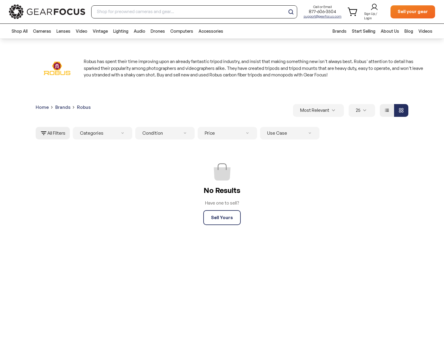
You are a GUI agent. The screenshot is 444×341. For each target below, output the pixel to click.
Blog (408, 31)
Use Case (290, 133)
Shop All (20, 31)
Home (42, 107)
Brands (340, 31)
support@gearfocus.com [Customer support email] (322, 16)
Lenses (63, 31)
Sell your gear (413, 11)
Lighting (120, 31)
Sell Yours (222, 217)
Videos (425, 31)
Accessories (211, 31)
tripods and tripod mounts (291, 68)
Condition (165, 133)
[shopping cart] (353, 12)
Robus (84, 107)
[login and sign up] (374, 12)
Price (228, 133)
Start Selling (363, 31)
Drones (158, 31)
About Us (390, 31)
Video (81, 31)
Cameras (42, 31)
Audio (139, 31)
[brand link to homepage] (47, 12)
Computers (181, 31)
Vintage (100, 31)
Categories (103, 133)
